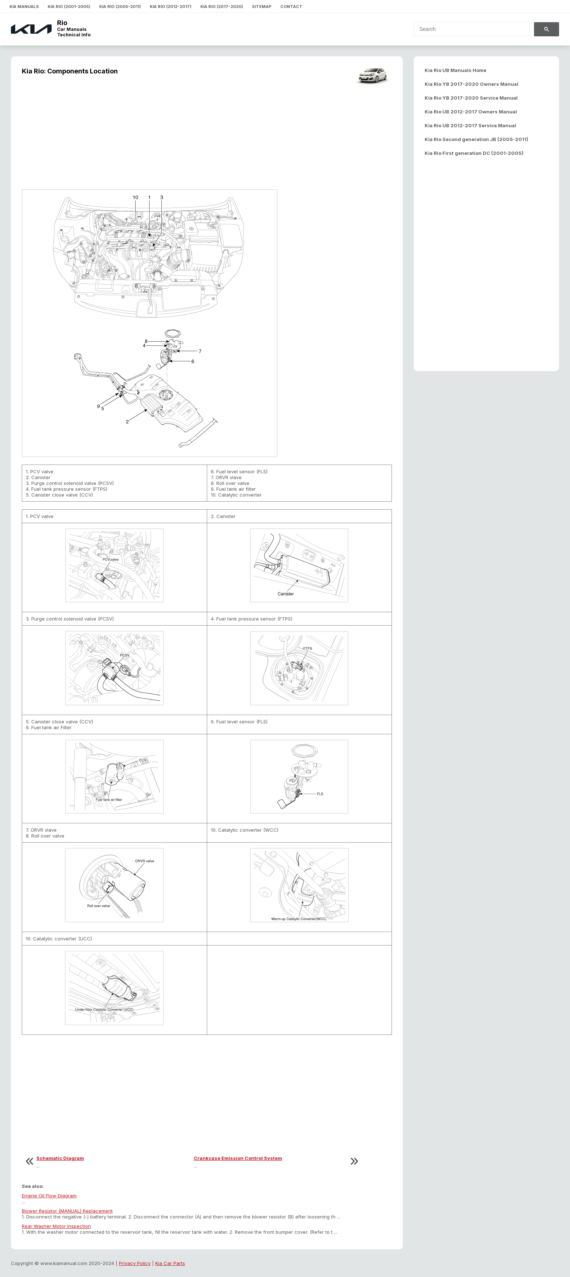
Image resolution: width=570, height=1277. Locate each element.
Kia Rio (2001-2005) (69, 6)
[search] (467, 29)
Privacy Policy (134, 1263)
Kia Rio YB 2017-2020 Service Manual (471, 98)
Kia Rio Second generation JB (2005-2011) (476, 139)
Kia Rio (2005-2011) (120, 6)
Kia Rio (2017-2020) (221, 6)
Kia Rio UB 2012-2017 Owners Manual (471, 112)
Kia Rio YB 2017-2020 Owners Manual (471, 84)
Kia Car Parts (170, 1263)
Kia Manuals (24, 6)
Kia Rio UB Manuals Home (455, 70)
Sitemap (262, 6)
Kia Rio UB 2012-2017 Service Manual (470, 125)
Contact (291, 6)
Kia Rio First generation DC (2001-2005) (474, 153)
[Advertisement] (207, 137)
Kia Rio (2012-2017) (171, 6)
